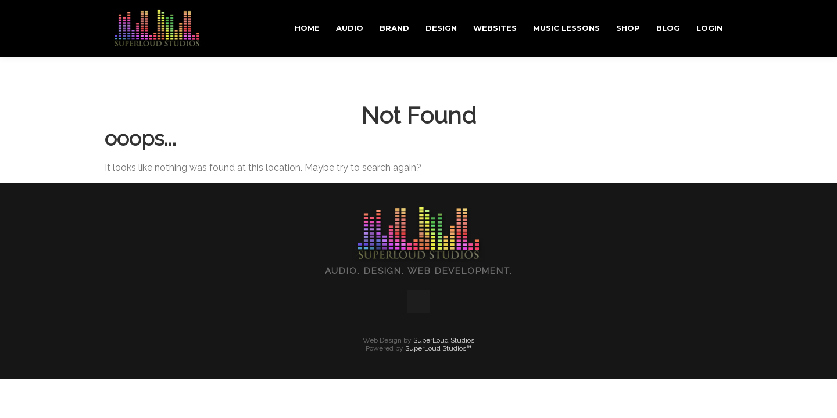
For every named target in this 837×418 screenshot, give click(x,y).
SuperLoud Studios (443, 283)
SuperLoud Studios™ (438, 291)
